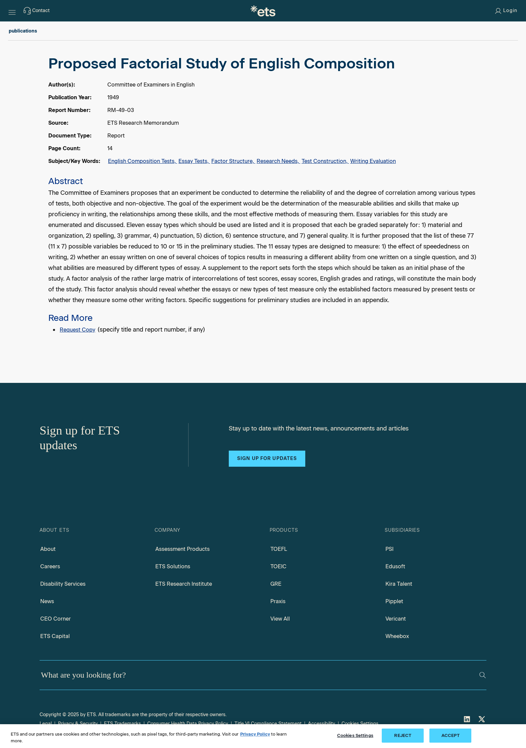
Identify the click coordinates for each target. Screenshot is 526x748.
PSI (389, 549)
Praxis (277, 601)
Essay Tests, (194, 161)
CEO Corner (55, 619)
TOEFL (278, 549)
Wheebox (397, 636)
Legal (46, 724)
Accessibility (321, 724)
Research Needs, (278, 161)
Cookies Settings (359, 724)
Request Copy (77, 330)
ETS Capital (55, 636)
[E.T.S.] (263, 10)
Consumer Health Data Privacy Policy (187, 724)
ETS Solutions (172, 566)
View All (280, 619)
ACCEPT (450, 735)
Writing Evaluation (373, 161)
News (47, 601)
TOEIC (278, 566)
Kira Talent (398, 584)
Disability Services (63, 584)
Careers (50, 566)
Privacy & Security (78, 724)
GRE (275, 584)
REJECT (402, 735)
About (48, 549)
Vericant (395, 619)
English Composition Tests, (142, 161)
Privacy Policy (255, 734)
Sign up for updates (267, 458)
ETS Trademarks (122, 724)
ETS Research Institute (183, 584)
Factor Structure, (233, 161)
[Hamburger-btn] (12, 11)
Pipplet (394, 601)
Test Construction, (325, 161)
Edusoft (395, 566)
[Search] (482, 675)
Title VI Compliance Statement (268, 724)
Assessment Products (182, 549)
